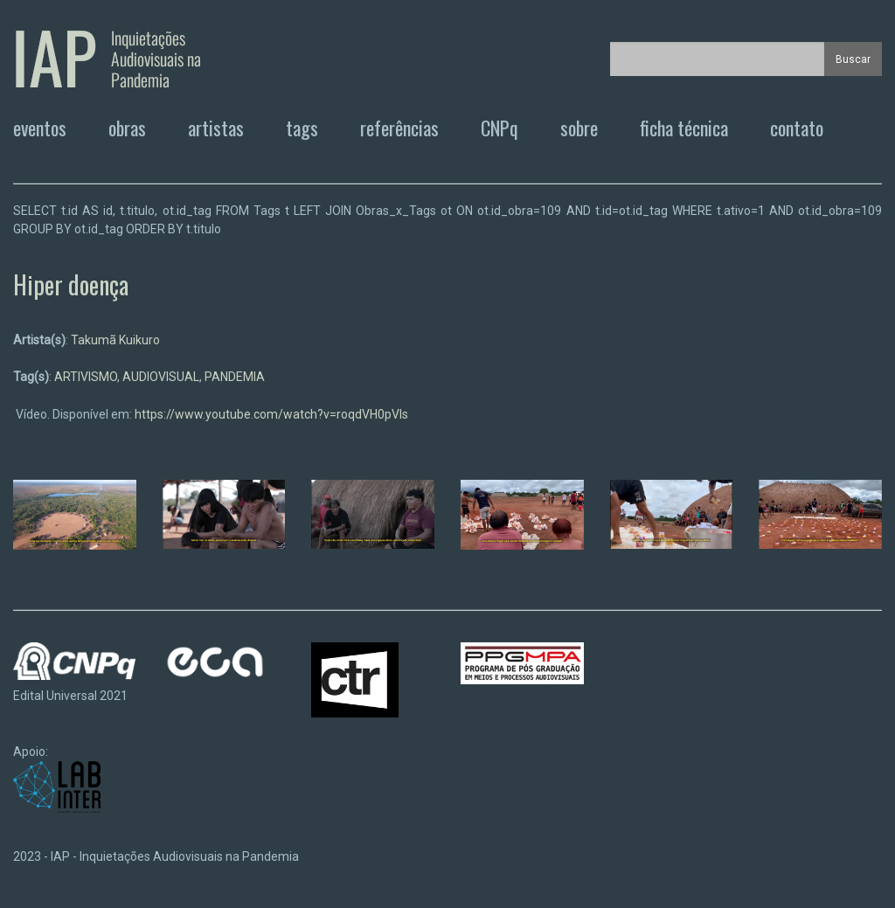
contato (796, 128)
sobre (579, 128)
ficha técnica (684, 128)
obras (127, 128)
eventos (39, 128)
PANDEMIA (235, 377)
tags (302, 128)
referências (399, 128)
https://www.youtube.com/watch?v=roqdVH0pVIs (271, 414)
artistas (216, 128)
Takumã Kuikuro (115, 340)
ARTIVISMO (85, 377)
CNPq (499, 128)
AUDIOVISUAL (160, 377)
